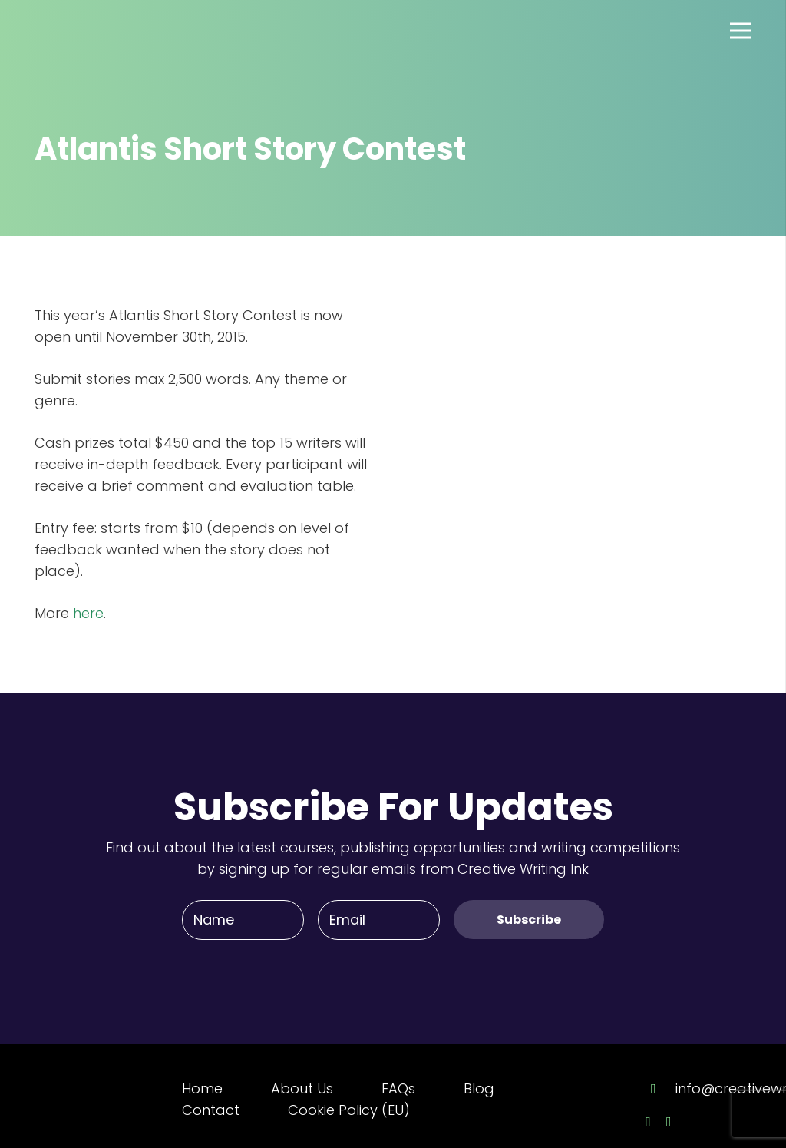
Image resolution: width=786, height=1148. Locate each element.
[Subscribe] (529, 919)
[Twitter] (669, 1122)
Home (202, 1088)
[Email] (379, 920)
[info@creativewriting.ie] (660, 1089)
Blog (479, 1088)
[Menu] (741, 31)
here (88, 613)
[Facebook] (648, 1122)
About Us (302, 1088)
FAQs (398, 1088)
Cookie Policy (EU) (349, 1110)
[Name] (243, 920)
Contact (210, 1110)
